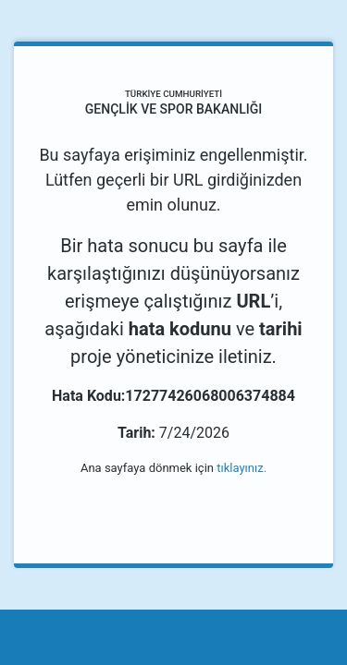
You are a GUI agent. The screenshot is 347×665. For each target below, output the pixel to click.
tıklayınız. (241, 468)
